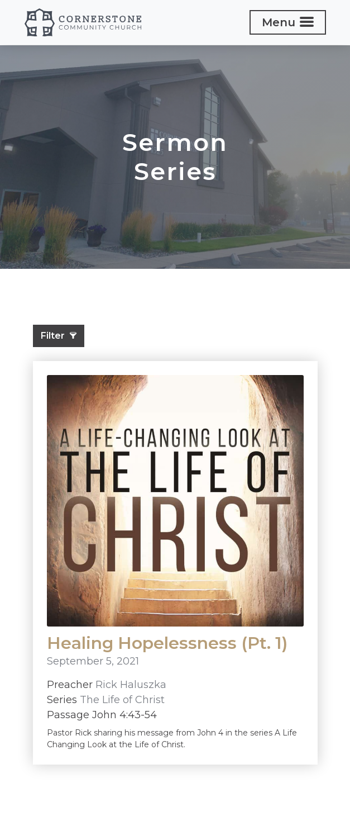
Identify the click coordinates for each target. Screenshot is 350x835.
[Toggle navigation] (288, 22)
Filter (58, 335)
